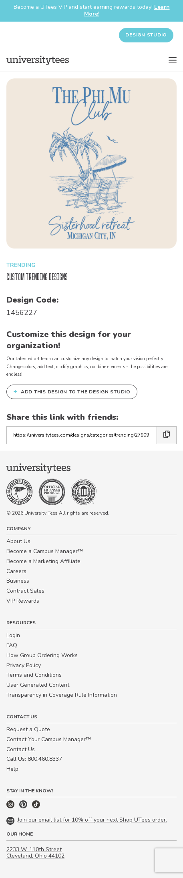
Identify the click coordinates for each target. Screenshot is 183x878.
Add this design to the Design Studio (72, 391)
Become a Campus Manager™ (44, 551)
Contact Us (20, 749)
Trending (21, 265)
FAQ (11, 645)
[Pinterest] (24, 806)
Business (17, 581)
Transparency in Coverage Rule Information (61, 695)
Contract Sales (25, 591)
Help (12, 769)
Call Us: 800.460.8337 (34, 759)
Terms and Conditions (34, 675)
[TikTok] (36, 806)
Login (13, 635)
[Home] (37, 60)
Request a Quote (28, 729)
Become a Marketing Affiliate (43, 561)
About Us (18, 541)
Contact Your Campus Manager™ (48, 739)
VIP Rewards (22, 601)
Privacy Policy (23, 665)
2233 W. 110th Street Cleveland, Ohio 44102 (35, 853)
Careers (16, 571)
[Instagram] (11, 806)
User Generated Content (37, 685)
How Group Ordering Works (42, 655)
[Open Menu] (173, 60)
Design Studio (146, 35)
